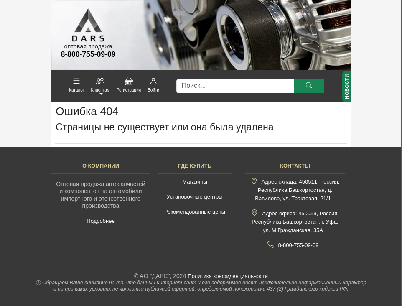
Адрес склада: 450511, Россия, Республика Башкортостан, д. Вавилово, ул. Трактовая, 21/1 (297, 189)
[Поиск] (235, 86)
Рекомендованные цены (194, 212)
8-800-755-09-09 (298, 245)
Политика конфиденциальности (228, 276)
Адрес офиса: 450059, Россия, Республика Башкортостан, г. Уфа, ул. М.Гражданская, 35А (295, 221)
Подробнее (100, 221)
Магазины (194, 181)
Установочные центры (194, 197)
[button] (76, 85)
